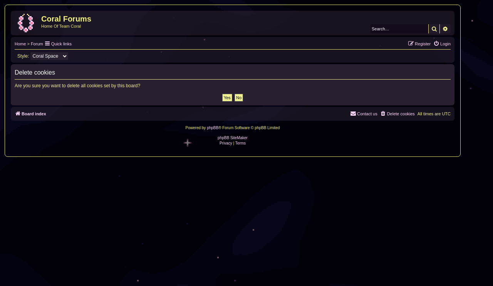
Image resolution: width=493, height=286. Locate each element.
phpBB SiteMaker (233, 138)
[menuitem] (442, 43)
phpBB (212, 128)
